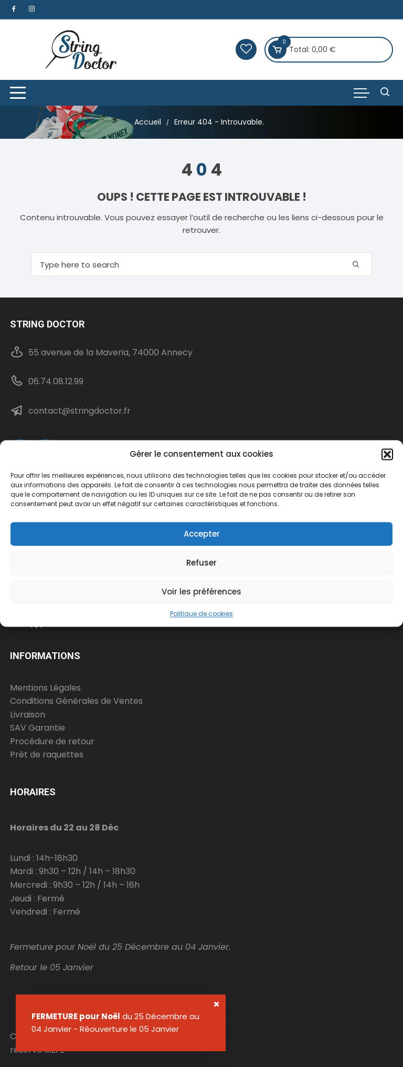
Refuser (201, 562)
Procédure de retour (52, 741)
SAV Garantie (37, 728)
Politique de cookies (201, 613)
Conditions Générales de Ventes (76, 701)
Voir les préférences (201, 591)
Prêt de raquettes (46, 754)
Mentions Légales (45, 688)
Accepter (202, 533)
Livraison (27, 715)
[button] (387, 454)
